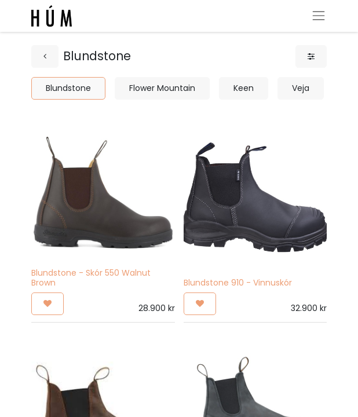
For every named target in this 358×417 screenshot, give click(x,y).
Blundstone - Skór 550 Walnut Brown (91, 277)
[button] (47, 303)
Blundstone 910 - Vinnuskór (238, 282)
